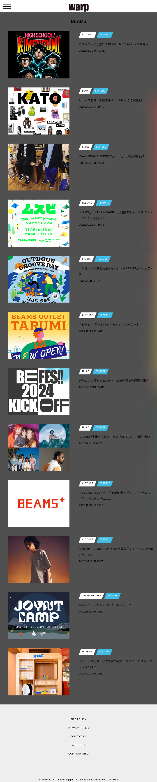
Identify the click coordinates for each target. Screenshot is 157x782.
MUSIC (85, 371)
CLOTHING (87, 35)
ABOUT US (78, 745)
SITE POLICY (78, 719)
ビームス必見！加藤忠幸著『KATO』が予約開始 (110, 100)
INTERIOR (87, 652)
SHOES (85, 147)
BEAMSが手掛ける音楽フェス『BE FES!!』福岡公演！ (115, 436)
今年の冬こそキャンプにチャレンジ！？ (105, 605)
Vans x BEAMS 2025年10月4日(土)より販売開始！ (112, 156)
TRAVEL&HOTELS (91, 595)
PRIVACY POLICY (78, 728)
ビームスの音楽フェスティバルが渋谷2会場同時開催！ (115, 380)
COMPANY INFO (78, 753)
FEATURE (105, 35)
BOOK (85, 91)
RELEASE (87, 203)
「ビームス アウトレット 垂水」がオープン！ (109, 324)
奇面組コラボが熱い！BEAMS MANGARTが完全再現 (113, 44)
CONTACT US (78, 736)
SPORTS (86, 259)
